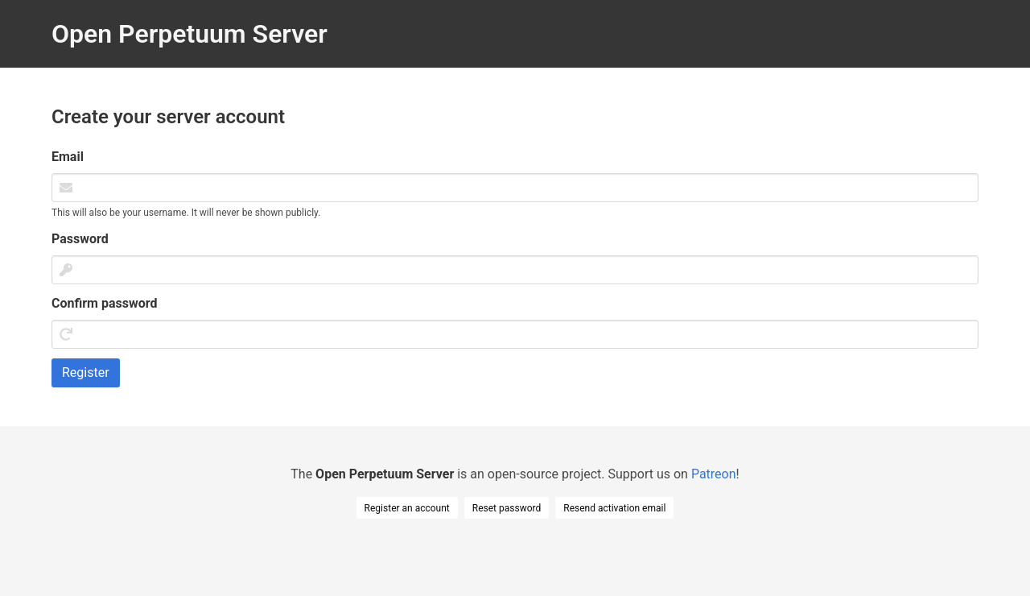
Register (85, 372)
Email (68, 156)
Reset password (506, 508)
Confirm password (104, 303)
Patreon (713, 474)
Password (80, 238)
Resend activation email (614, 508)
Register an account (407, 508)
